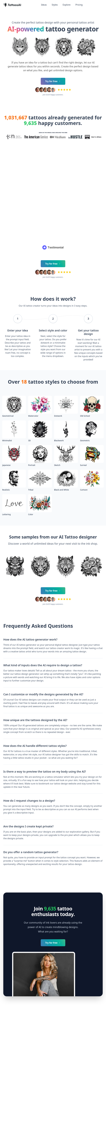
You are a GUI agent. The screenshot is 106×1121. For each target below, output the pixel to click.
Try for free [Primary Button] (53, 81)
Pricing (79, 4)
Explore (66, 4)
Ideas (44, 4)
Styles (55, 4)
